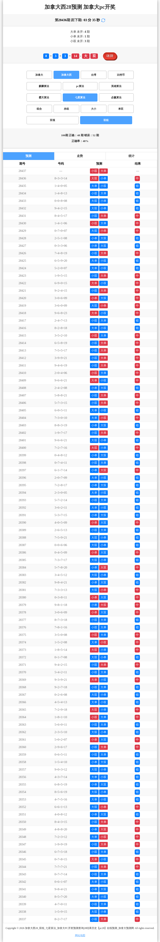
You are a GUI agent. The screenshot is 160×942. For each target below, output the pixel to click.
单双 (120, 108)
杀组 (66, 108)
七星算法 (80, 97)
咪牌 (109, 56)
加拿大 (39, 74)
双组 (106, 120)
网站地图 (80, 935)
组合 (39, 108)
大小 (93, 108)
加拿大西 (66, 74)
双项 (52, 120)
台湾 (93, 74)
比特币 (121, 74)
